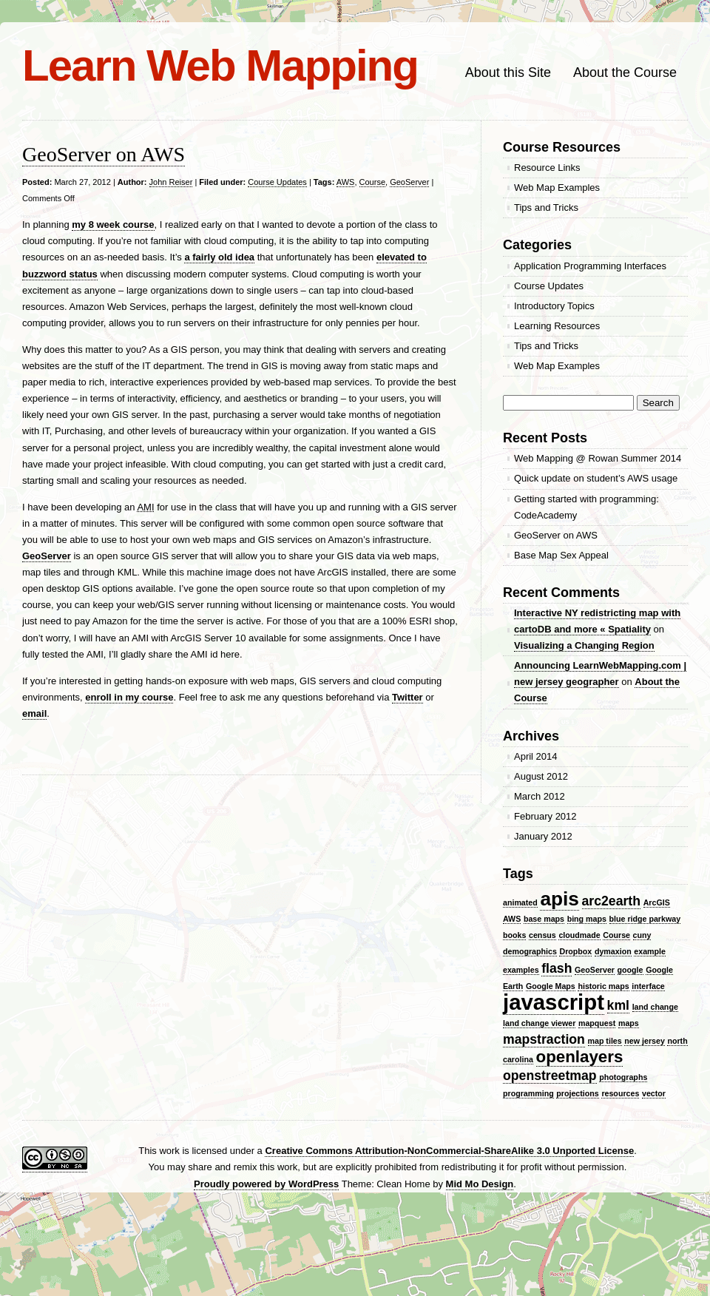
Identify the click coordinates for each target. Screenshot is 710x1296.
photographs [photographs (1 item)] (623, 1077)
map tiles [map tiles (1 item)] (605, 1040)
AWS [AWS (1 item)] (512, 918)
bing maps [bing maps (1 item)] (586, 918)
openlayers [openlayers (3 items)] (579, 1056)
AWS (346, 182)
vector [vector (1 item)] (654, 1093)
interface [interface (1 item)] (648, 986)
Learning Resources (557, 325)
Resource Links (547, 167)
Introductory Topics (554, 305)
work (169, 1150)
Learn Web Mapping (220, 65)
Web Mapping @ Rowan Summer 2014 (597, 458)
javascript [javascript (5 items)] (553, 1002)
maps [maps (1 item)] (628, 1023)
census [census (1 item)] (542, 935)
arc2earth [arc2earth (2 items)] (611, 901)
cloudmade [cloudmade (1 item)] (579, 935)
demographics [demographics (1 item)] (530, 951)
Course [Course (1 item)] (616, 935)
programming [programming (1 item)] (528, 1093)
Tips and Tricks (546, 207)
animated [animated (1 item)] (520, 902)
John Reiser (171, 182)
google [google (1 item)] (630, 969)
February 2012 (545, 816)
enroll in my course (129, 697)
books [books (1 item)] (514, 935)
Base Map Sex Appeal (561, 555)
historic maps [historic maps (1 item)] (603, 986)
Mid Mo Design (480, 1183)
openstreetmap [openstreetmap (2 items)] (550, 1075)
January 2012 (543, 836)
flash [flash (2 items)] (556, 968)
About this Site (508, 72)
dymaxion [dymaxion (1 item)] (613, 951)
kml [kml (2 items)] (618, 1005)
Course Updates (277, 182)
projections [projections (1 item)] (577, 1093)
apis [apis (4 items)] (559, 899)
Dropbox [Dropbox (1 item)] (575, 951)
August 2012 (541, 776)
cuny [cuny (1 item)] (642, 935)
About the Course (625, 72)
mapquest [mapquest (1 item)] (596, 1023)
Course (372, 182)
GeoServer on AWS (103, 154)
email (34, 713)
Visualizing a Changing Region (584, 645)
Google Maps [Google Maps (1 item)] (550, 986)
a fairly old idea (219, 257)
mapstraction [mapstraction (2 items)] (544, 1039)
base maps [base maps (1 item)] (544, 918)
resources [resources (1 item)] (620, 1093)
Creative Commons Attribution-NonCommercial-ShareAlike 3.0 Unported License (449, 1150)
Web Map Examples (557, 187)
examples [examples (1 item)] (521, 969)
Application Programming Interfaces (590, 265)
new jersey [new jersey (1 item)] (644, 1040)
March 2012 (539, 796)
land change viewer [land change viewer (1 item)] (539, 1023)
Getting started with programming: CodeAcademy (586, 507)
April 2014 (536, 756)
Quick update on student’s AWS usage (595, 478)
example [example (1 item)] (650, 951)
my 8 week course (113, 224)
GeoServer (409, 182)
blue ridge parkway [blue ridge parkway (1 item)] (645, 918)
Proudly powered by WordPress (266, 1183)
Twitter (407, 697)
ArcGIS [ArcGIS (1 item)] (656, 902)
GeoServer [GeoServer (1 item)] (595, 969)
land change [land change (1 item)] (655, 1006)
